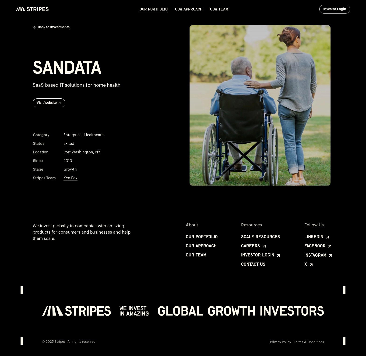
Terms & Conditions (309, 342)
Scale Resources (260, 236)
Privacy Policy (280, 342)
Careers (254, 246)
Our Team (219, 9)
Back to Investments (51, 27)
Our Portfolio (154, 9)
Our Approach (189, 9)
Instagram (318, 255)
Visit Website (49, 103)
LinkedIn (317, 237)
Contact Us (253, 264)
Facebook (318, 246)
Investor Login (336, 9)
